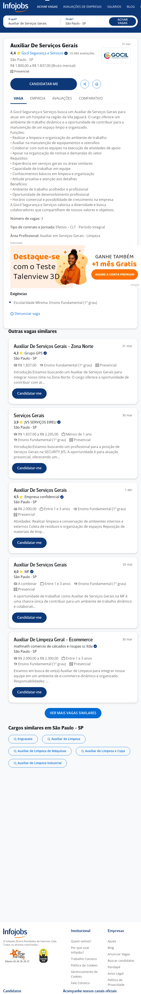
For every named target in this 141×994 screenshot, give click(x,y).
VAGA (18, 98)
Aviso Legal (116, 973)
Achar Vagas (47, 7)
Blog (131, 7)
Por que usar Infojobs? (80, 950)
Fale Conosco (80, 983)
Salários (114, 7)
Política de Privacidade (116, 982)
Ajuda (112, 941)
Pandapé (114, 967)
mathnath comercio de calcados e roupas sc (55, 646)
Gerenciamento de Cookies (84, 974)
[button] (122, 21)
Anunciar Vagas (119, 954)
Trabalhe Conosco (84, 959)
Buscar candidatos (121, 961)
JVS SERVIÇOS (43, 422)
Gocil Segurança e (44, 53)
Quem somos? (81, 941)
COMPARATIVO (91, 98)
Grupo (36, 353)
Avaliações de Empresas (82, 7)
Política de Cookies (84, 965)
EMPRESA (37, 98)
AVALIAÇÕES (62, 98)
